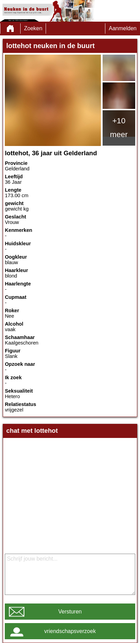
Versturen (70, 611)
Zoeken (33, 28)
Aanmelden (123, 28)
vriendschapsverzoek (70, 631)
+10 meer (119, 127)
